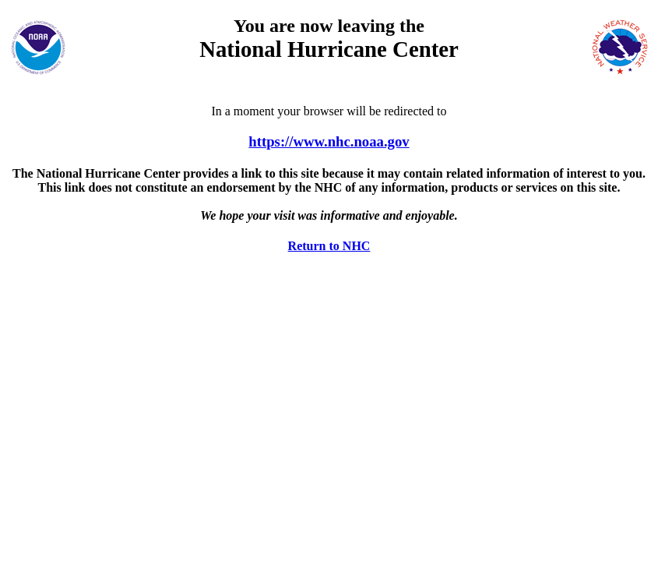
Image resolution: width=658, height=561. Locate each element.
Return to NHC (329, 245)
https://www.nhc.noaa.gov (328, 141)
